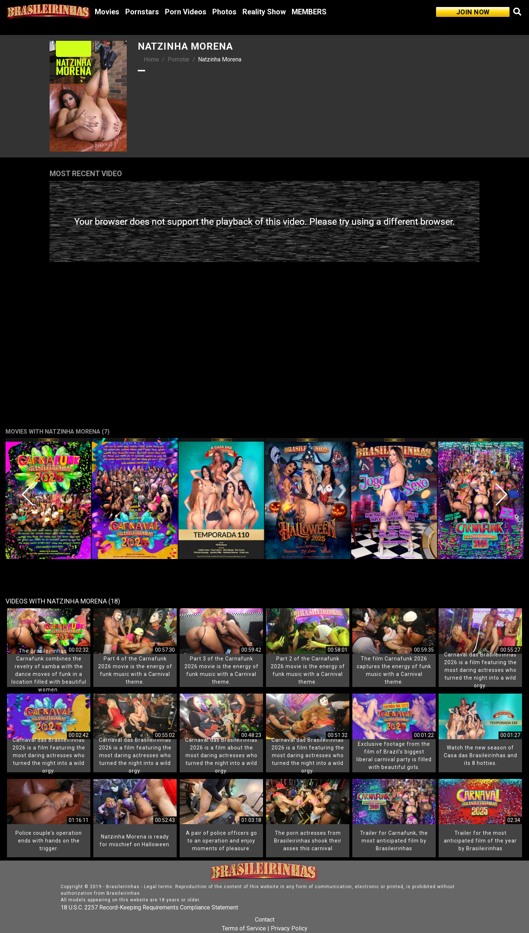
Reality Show (264, 11)
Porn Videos (185, 11)
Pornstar (179, 59)
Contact (264, 919)
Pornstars (142, 11)
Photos (224, 11)
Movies (107, 11)
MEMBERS (309, 11)
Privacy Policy (289, 928)
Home (151, 59)
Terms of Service (244, 928)
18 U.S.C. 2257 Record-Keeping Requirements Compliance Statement (149, 907)
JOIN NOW (473, 12)
